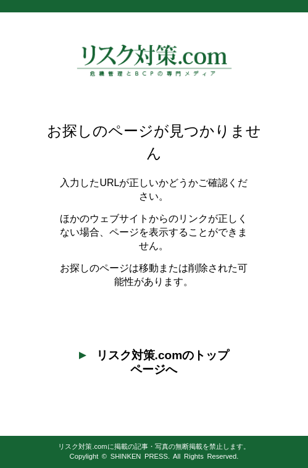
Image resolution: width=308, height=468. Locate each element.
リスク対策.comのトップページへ (154, 362)
